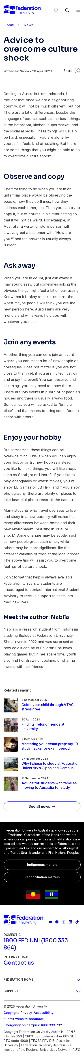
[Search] (67, 10)
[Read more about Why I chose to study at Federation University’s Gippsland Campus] (51, 765)
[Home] (22, 10)
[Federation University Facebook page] (57, 922)
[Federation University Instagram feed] (63, 922)
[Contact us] (19, 962)
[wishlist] (56, 10)
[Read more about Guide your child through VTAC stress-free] (51, 707)
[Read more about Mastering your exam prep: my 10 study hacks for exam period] (51, 746)
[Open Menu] (78, 10)
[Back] (18, 24)
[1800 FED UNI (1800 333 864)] (42, 944)
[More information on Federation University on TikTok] (77, 922)
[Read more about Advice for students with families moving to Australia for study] (51, 785)
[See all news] (42, 806)
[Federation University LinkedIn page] (70, 922)
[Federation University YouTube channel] (50, 922)
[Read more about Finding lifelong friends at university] (51, 726)
